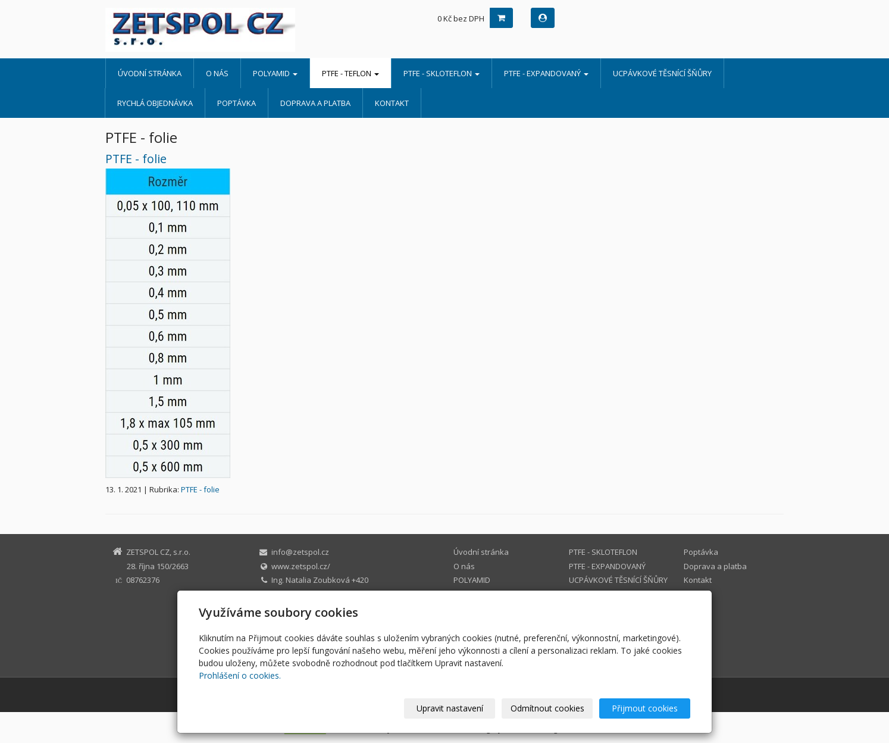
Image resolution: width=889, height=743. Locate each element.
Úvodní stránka (149, 73)
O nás (217, 73)
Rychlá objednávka (155, 103)
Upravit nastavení (450, 708)
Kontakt (392, 103)
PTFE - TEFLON (350, 73)
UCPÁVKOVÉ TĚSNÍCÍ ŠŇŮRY (662, 73)
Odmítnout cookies (547, 708)
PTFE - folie (136, 159)
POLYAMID (275, 73)
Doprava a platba (315, 103)
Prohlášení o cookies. (240, 675)
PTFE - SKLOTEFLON (441, 73)
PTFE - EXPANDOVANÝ (546, 73)
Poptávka (236, 103)
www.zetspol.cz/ (300, 566)
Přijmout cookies (645, 708)
